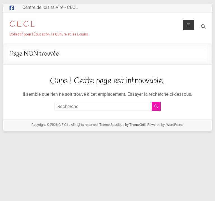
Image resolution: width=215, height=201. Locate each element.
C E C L (22, 24)
